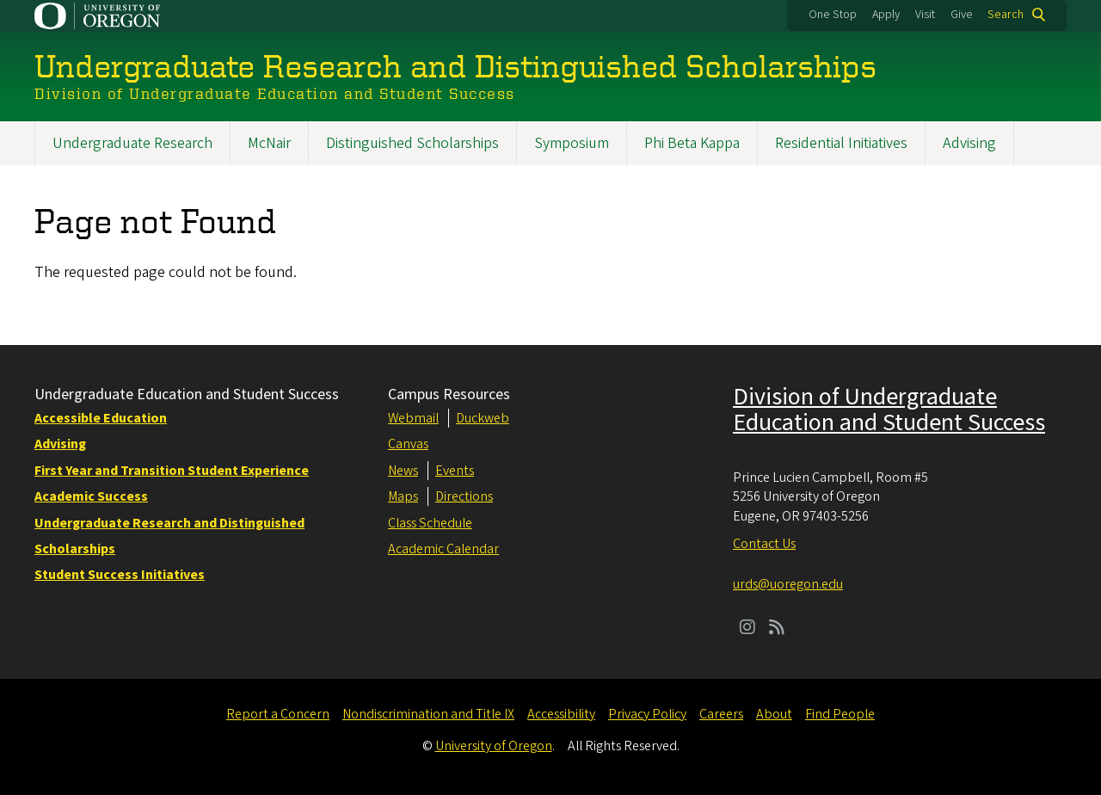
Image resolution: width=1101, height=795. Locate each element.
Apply (886, 14)
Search (1005, 14)
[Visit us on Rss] (776, 628)
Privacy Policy (647, 714)
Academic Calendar (443, 548)
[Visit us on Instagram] (747, 628)
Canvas (408, 443)
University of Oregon (493, 745)
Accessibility (561, 714)
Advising (969, 143)
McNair (269, 143)
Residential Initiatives (841, 143)
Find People (840, 714)
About (774, 714)
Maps (403, 496)
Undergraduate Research (132, 143)
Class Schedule (430, 523)
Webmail (413, 418)
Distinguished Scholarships (412, 143)
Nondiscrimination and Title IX (428, 714)
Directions (464, 496)
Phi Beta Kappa (692, 143)
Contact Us (764, 543)
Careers (721, 714)
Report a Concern (277, 714)
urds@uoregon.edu (788, 584)
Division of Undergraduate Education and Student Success (889, 409)
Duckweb (482, 418)
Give (961, 14)
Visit (925, 14)
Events (454, 470)
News (403, 470)
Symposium (571, 143)
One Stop (833, 14)
